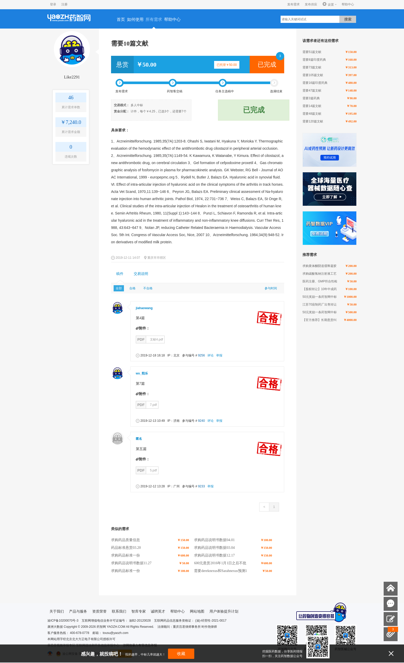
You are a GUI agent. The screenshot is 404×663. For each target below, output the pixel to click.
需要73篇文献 (311, 67)
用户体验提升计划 (223, 611)
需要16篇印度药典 (314, 83)
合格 (132, 288)
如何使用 (135, 19)
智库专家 (138, 611)
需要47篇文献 (311, 90)
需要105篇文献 (312, 75)
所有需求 (154, 19)
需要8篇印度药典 (314, 59)
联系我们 (119, 611)
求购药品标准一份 (125, 555)
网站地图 (197, 611)
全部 (119, 288)
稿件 (119, 274)
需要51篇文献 (311, 52)
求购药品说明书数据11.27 (131, 563)
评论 (210, 355)
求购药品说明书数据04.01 (214, 540)
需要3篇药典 (311, 98)
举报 (219, 355)
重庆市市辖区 (156, 257)
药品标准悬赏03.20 (126, 548)
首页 (121, 19)
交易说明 (141, 274)
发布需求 (293, 4)
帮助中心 (348, 4)
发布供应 (311, 4)
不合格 (148, 288)
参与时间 (271, 288)
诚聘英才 (158, 611)
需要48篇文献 (311, 113)
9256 (201, 355)
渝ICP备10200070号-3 (62, 620)
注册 (64, 4)
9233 (201, 486)
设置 (328, 4)
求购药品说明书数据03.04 (214, 548)
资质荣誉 (99, 611)
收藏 (181, 653)
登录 (53, 4)
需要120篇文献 (312, 121)
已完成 (267, 64)
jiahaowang (144, 308)
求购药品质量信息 (125, 540)
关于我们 (56, 611)
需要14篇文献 (311, 106)
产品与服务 (78, 611)
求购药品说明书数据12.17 (214, 555)
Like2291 (72, 77)
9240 (201, 421)
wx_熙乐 (142, 373)
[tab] (120, 274)
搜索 (347, 19)
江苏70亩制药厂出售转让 (319, 304)
